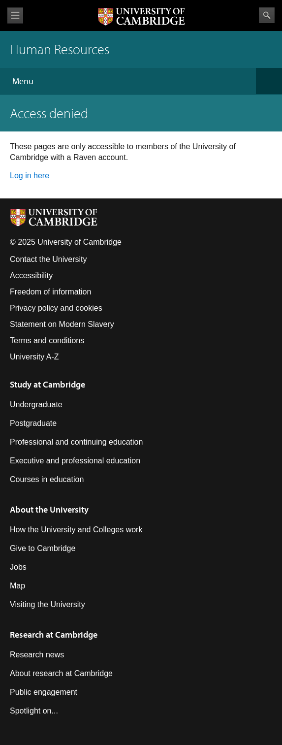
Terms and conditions (47, 340)
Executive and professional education (75, 460)
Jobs (18, 567)
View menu (15, 15)
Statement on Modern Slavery (62, 324)
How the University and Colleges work (76, 529)
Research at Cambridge (53, 634)
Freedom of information (50, 292)
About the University (49, 509)
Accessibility (31, 275)
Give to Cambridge (42, 548)
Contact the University (48, 259)
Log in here (29, 175)
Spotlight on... (34, 711)
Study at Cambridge (47, 384)
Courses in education (47, 479)
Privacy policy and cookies (56, 308)
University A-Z (34, 357)
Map (17, 586)
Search (267, 15)
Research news (37, 654)
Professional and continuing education (76, 442)
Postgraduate (33, 423)
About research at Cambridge (61, 673)
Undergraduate (36, 404)
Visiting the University (47, 604)
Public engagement (43, 692)
